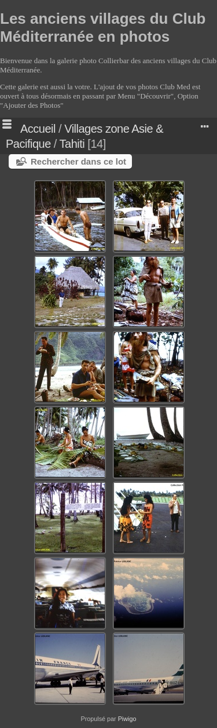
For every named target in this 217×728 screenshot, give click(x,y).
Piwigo (127, 718)
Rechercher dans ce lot (78, 161)
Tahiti (72, 143)
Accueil (38, 128)
